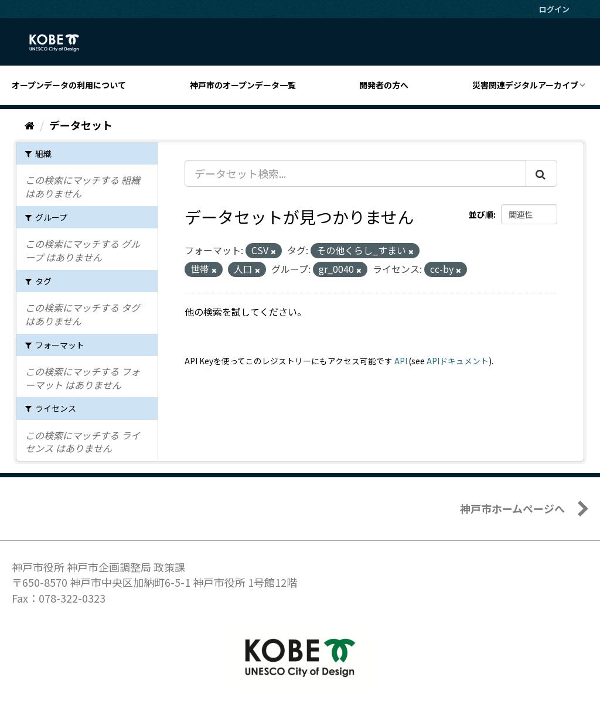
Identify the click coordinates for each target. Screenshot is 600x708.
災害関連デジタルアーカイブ (525, 85)
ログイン (554, 9)
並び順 (481, 214)
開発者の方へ (383, 85)
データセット (80, 124)
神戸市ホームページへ (512, 508)
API (400, 361)
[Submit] (541, 173)
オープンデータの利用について (69, 85)
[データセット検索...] (355, 173)
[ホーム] (30, 124)
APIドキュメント (458, 361)
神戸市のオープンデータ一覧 (243, 85)
